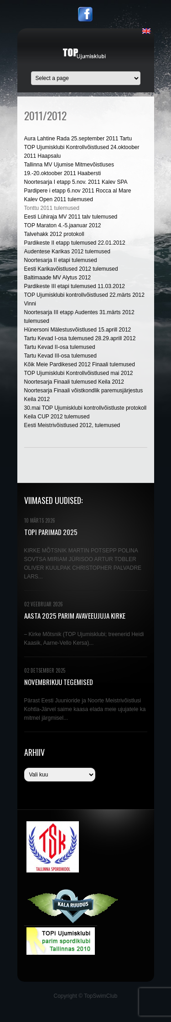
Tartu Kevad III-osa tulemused (60, 356)
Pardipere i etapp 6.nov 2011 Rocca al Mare (77, 190)
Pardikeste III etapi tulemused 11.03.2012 (74, 286)
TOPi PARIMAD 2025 (51, 532)
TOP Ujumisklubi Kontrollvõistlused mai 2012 (78, 373)
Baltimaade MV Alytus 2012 (57, 277)
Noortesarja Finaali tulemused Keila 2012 (74, 382)
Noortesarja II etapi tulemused (60, 260)
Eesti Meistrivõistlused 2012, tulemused (72, 425)
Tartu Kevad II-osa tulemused (59, 347)
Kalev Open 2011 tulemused (58, 199)
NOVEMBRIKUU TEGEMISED (58, 682)
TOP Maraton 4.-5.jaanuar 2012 (62, 225)
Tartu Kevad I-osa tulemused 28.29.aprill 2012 (80, 338)
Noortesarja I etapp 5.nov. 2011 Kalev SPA (76, 182)
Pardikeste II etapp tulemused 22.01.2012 (74, 243)
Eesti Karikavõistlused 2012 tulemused (71, 269)
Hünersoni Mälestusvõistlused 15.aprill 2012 (77, 329)
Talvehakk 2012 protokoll (54, 234)
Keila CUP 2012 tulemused (57, 416)
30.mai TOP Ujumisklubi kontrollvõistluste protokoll (85, 408)
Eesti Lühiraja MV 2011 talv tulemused (71, 217)
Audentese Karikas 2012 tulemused (67, 251)
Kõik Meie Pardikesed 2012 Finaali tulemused (79, 364)
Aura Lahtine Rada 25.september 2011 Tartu (78, 138)
